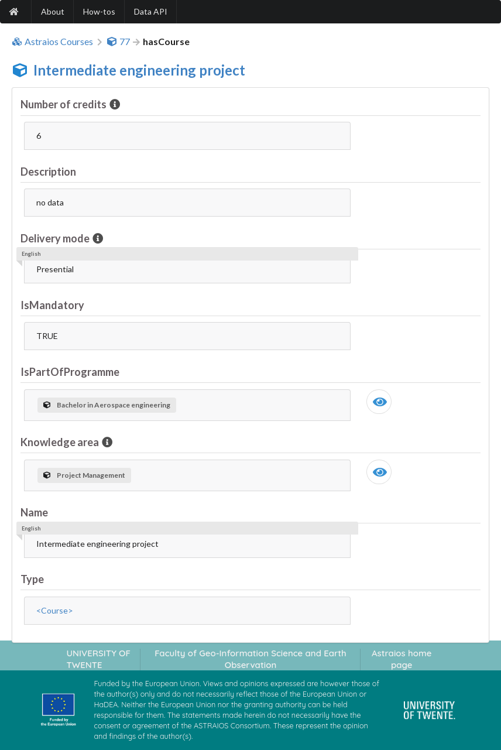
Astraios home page (402, 659)
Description (48, 171)
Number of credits (64, 104)
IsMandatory (52, 305)
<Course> (54, 610)
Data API (150, 11)
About (52, 11)
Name (34, 512)
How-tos (99, 11)
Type (32, 579)
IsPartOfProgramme (69, 371)
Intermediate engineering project (139, 69)
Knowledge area (60, 442)
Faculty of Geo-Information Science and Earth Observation (250, 659)
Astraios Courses (52, 41)
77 (118, 41)
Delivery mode (55, 238)
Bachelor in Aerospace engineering (106, 404)
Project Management (84, 475)
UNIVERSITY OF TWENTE (98, 659)
